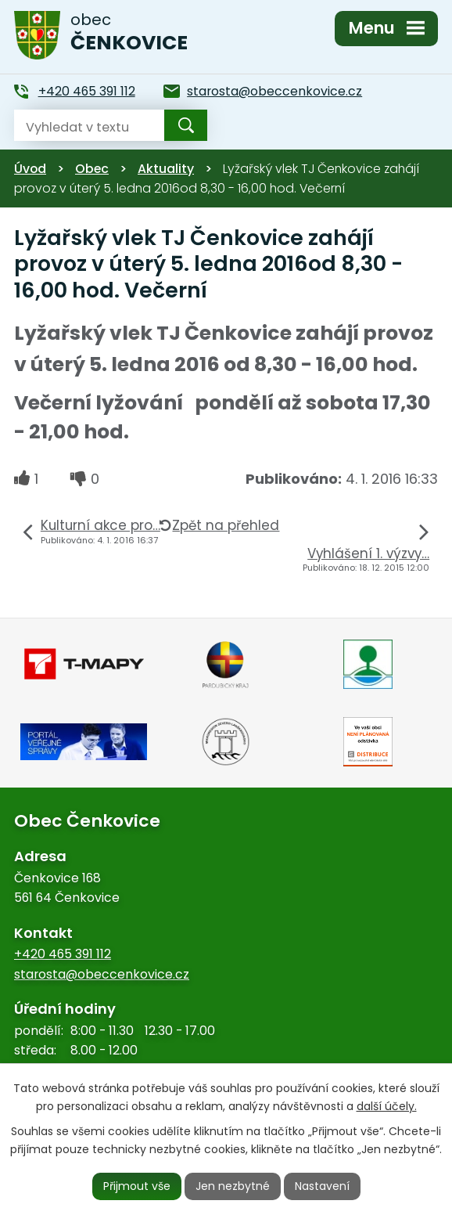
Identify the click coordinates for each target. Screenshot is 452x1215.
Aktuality (166, 169)
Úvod (30, 169)
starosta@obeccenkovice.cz (101, 974)
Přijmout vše (136, 1186)
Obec (92, 169)
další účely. (387, 1106)
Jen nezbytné (233, 1186)
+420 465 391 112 (62, 954)
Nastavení (322, 1186)
